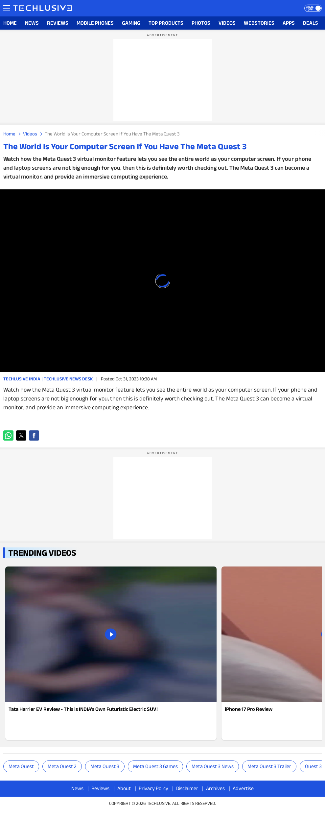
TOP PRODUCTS (166, 23)
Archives (215, 788)
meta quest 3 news (213, 766)
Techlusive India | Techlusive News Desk (48, 378)
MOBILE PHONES (95, 23)
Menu (6, 7)
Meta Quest (21, 766)
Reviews (100, 788)
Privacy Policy (153, 788)
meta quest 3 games (155, 766)
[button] (8, 435)
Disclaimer (187, 788)
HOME (10, 23)
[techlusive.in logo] (42, 8)
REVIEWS (57, 23)
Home (9, 133)
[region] (162, 80)
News (77, 788)
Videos (30, 133)
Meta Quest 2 (62, 766)
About (124, 788)
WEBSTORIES (259, 23)
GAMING (131, 23)
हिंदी (309, 8)
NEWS (32, 23)
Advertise (243, 788)
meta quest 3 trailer (269, 766)
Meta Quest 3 (104, 766)
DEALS (310, 23)
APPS (289, 23)
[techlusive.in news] (111, 653)
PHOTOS (201, 23)
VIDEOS (227, 23)
